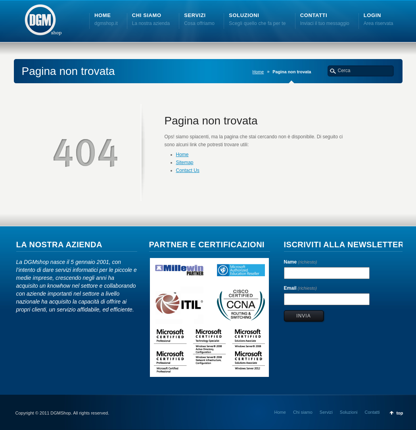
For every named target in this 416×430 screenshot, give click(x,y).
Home (258, 71)
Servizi (326, 412)
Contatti (372, 412)
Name (300, 262)
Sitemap (185, 162)
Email (300, 288)
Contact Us (187, 170)
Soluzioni (349, 412)
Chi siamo (302, 412)
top (399, 413)
